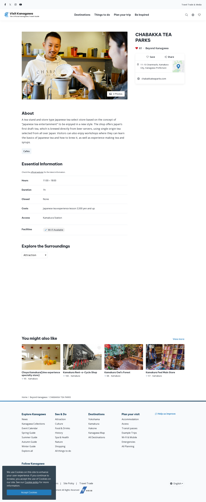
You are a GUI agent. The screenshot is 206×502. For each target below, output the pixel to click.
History (59, 432)
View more (178, 339)
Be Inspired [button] (142, 14)
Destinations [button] (82, 14)
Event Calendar (30, 428)
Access (125, 423)
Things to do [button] (102, 14)
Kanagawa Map (96, 432)
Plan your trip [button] (122, 14)
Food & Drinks (62, 428)
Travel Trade (86, 483)
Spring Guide (28, 432)
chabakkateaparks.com (154, 78)
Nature (59, 441)
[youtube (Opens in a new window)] (20, 4)
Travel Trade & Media (191, 4)
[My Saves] (199, 14)
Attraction (60, 419)
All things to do (63, 450)
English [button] (175, 483)
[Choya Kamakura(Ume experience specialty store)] (41, 362)
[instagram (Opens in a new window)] (16, 4)
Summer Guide (29, 437)
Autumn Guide (29, 441)
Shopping (60, 446)
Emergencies (128, 441)
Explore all (27, 450)
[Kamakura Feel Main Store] (165, 360)
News (25, 419)
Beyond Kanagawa (157, 48)
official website (37, 172)
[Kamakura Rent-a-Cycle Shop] (82, 360)
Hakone (92, 428)
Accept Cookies (29, 492)
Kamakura (93, 423)
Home (24, 397)
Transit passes (129, 428)
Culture (59, 423)
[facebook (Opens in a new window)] (5, 4)
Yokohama (94, 419)
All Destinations (96, 437)
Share (169, 57)
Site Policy (69, 483)
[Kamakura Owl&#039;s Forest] (123, 360)
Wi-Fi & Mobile (129, 437)
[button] (193, 14)
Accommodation (130, 419)
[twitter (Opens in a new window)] (10, 4)
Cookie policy (32, 482)
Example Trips (129, 432)
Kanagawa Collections (33, 423)
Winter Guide (29, 446)
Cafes (26, 151)
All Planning (128, 446)
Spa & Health (62, 437)
